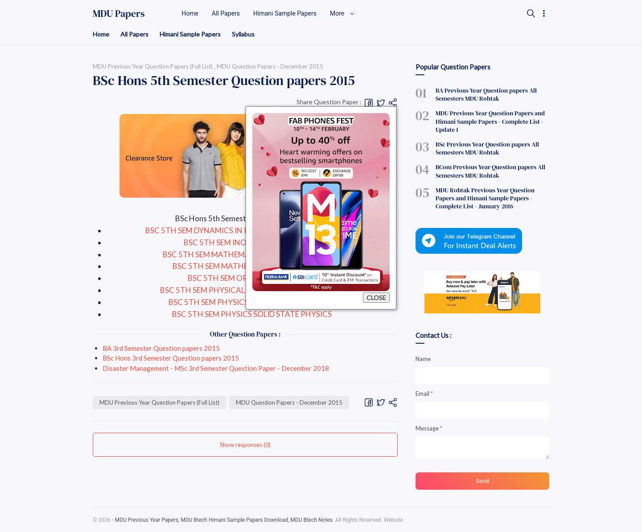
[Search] (531, 13)
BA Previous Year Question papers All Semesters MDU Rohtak (486, 94)
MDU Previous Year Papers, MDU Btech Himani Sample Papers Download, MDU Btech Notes (224, 520)
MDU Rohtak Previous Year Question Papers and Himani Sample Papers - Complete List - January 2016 (485, 198)
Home (101, 34)
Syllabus (243, 34)
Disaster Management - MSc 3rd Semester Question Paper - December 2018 (216, 368)
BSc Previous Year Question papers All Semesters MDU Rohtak (487, 148)
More (342, 13)
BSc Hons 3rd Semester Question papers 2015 (171, 358)
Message (429, 428)
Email (424, 393)
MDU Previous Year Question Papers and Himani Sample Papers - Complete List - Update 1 (490, 121)
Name (423, 358)
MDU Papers (119, 13)
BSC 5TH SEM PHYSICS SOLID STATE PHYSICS (252, 314)
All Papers (134, 34)
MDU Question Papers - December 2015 (289, 402)
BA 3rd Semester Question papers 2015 (161, 348)
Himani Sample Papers (190, 34)
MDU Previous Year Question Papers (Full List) (159, 402)
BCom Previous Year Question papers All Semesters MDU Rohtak (490, 170)
